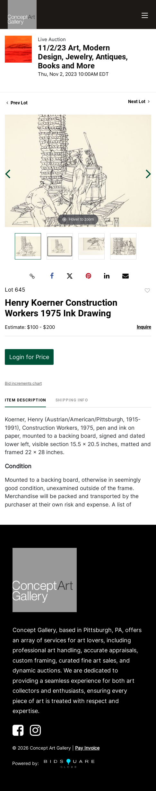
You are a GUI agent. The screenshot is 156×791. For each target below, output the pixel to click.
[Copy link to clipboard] (32, 276)
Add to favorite (147, 290)
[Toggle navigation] (145, 15)
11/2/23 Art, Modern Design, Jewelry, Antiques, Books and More (83, 56)
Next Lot (139, 101)
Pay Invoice (87, 748)
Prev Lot (17, 102)
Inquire (144, 327)
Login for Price (29, 357)
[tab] (25, 402)
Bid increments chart (23, 383)
